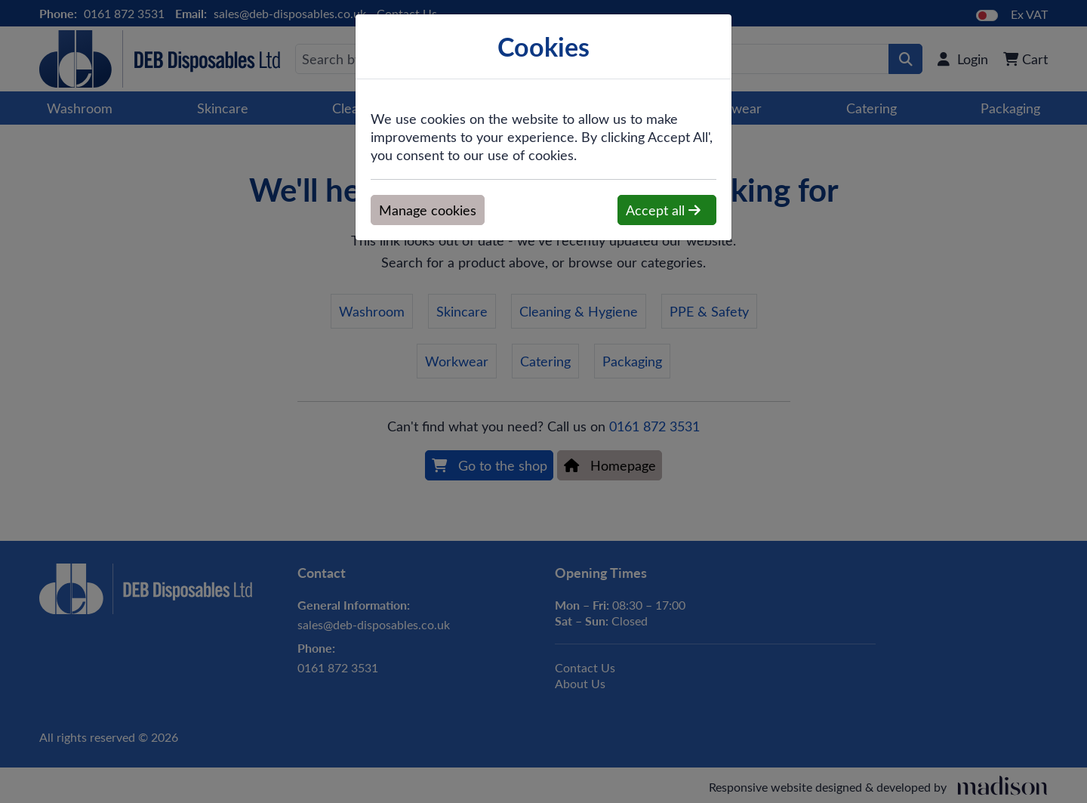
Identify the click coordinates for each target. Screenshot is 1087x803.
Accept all (663, 210)
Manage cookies (427, 210)
